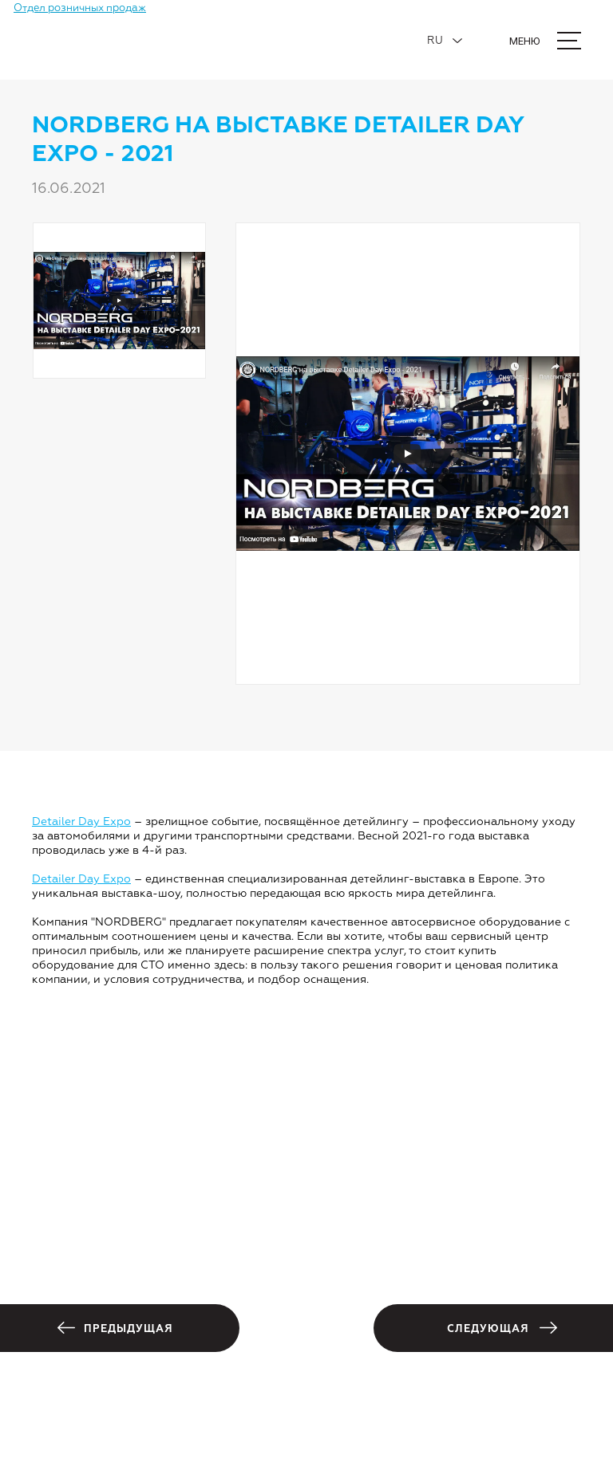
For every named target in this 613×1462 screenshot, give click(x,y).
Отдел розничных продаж (80, 8)
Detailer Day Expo (81, 821)
